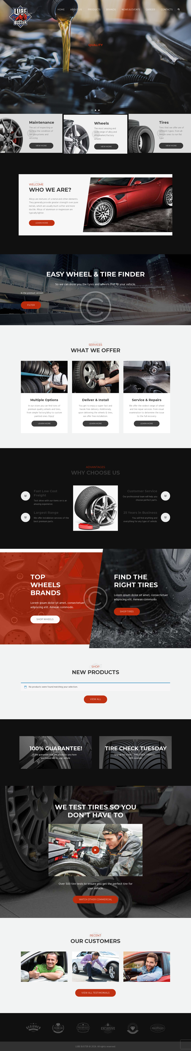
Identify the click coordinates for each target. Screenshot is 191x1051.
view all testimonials (95, 1009)
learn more (42, 223)
